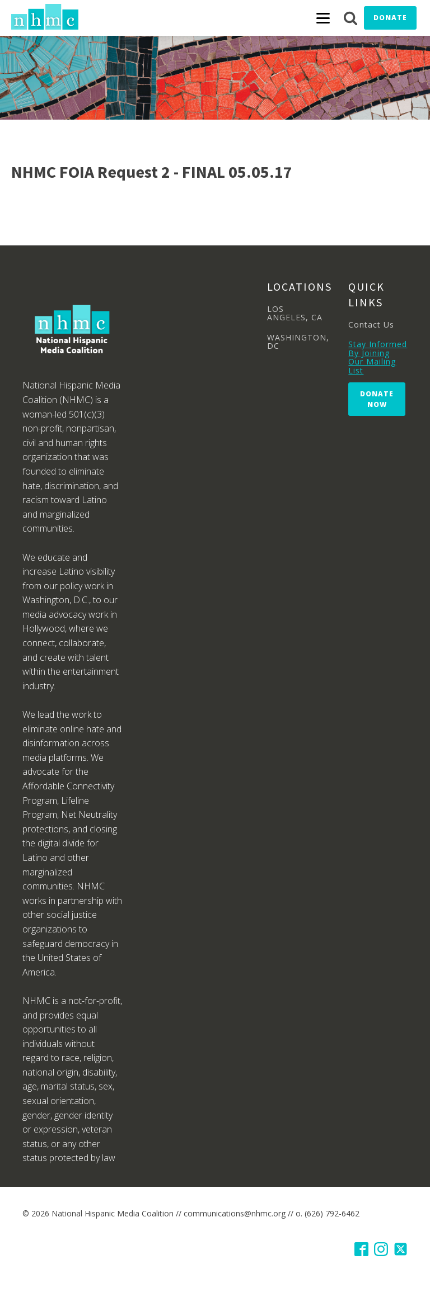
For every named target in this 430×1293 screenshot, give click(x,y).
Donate (390, 17)
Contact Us (371, 324)
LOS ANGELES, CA (294, 313)
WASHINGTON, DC (298, 342)
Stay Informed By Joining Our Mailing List (377, 357)
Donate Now (377, 399)
